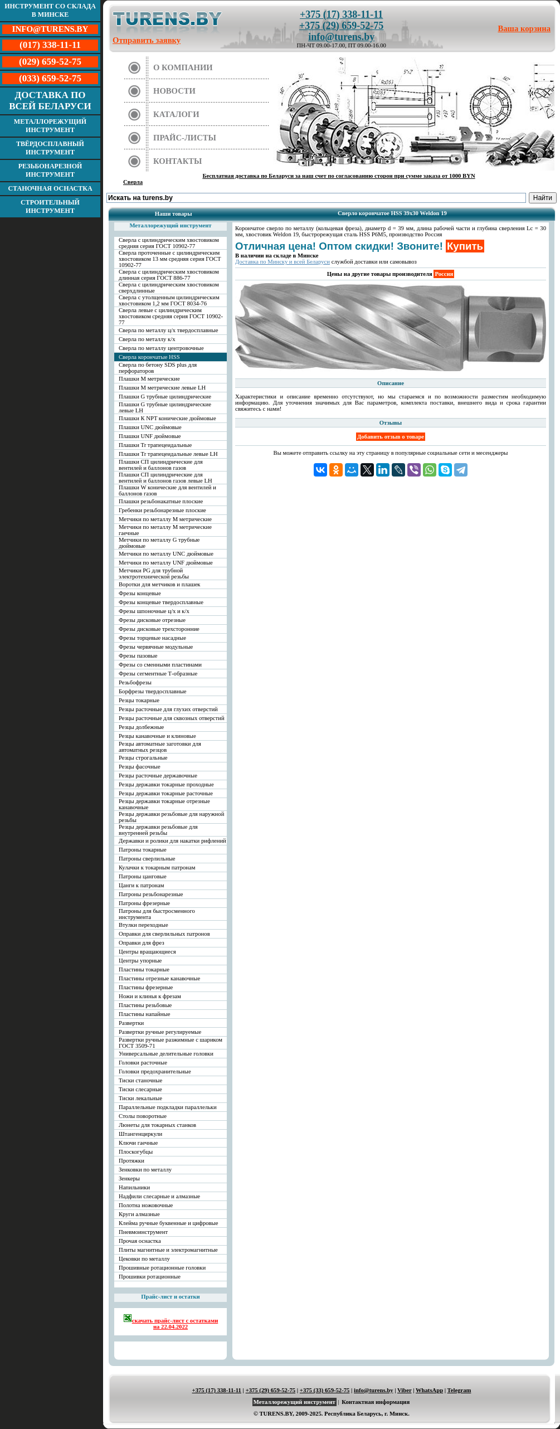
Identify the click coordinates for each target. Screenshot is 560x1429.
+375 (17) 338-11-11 (341, 14)
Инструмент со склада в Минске (50, 10)
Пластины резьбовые (145, 1005)
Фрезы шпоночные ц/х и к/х (154, 611)
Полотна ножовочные (146, 1205)
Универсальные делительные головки (166, 1054)
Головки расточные (143, 1062)
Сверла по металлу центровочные (161, 348)
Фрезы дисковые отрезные (152, 620)
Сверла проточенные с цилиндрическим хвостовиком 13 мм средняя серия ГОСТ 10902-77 (170, 259)
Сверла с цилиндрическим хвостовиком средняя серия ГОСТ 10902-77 (169, 243)
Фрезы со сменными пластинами (160, 665)
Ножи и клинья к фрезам (150, 996)
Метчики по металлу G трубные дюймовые (159, 543)
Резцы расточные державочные (158, 775)
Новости (174, 90)
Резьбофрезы (135, 682)
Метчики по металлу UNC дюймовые (166, 554)
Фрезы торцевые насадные (152, 638)
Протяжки (131, 1161)
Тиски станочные (140, 1080)
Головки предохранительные (155, 1071)
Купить (465, 246)
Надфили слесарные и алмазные (159, 1196)
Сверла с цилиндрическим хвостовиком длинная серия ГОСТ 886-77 (169, 275)
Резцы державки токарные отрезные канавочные (164, 804)
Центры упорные (140, 960)
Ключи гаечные (138, 1143)
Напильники (134, 1187)
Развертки (131, 1023)
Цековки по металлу (144, 1259)
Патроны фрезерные (144, 903)
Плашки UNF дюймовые (150, 436)
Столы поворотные (143, 1116)
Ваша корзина (524, 28)
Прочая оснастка (140, 1241)
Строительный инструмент (50, 206)
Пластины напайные (144, 1014)
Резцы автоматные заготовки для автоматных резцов (160, 747)
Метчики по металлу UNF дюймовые (166, 563)
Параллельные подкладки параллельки (168, 1107)
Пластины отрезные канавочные (159, 978)
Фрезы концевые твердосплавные (161, 602)
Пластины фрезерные (146, 987)
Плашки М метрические (149, 379)
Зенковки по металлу (145, 1169)
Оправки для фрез (141, 943)
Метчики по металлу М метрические (165, 519)
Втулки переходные (143, 925)
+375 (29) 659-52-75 (341, 25)
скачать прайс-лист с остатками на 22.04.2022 (170, 1322)
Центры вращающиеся (147, 952)
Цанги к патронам (141, 885)
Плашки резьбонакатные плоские (161, 501)
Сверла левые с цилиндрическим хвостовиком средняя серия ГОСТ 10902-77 (171, 316)
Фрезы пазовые (138, 656)
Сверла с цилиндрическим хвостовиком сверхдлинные (169, 287)
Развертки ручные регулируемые (160, 1032)
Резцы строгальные (143, 758)
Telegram (459, 1390)
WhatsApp (429, 1390)
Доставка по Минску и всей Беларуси (282, 262)
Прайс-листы (184, 137)
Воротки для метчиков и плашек (160, 584)
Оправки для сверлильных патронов (164, 934)
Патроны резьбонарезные (151, 894)
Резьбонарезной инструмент (50, 170)
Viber (404, 1390)
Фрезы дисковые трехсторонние (159, 629)
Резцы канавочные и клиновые (157, 736)
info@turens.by (341, 36)
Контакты (177, 161)
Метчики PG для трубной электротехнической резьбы (154, 573)
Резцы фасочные (139, 767)
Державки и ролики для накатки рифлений (172, 841)
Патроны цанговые (143, 876)
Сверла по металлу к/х (147, 339)
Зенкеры (129, 1178)
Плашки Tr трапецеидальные (155, 445)
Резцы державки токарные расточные (166, 793)
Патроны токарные (143, 850)
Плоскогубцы (136, 1152)
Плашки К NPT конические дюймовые (167, 418)
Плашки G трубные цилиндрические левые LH (165, 407)
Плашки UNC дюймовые (150, 427)
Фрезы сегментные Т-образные (158, 673)
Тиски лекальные (140, 1098)
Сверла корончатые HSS (149, 357)
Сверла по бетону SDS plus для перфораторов (158, 368)
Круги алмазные (139, 1214)
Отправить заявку (147, 40)
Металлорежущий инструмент (50, 126)
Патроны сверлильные (147, 859)
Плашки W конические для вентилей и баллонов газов (167, 490)
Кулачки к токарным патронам (157, 867)
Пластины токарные (144, 969)
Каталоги (176, 114)
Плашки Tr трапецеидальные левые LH (168, 454)
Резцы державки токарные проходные (166, 784)
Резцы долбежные (141, 727)
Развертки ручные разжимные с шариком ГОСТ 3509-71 (170, 1043)
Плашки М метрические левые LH (162, 388)
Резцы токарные (139, 700)
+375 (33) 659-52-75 (325, 1390)
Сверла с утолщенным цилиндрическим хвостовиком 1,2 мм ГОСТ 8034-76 (169, 300)
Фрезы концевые (140, 593)
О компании (183, 67)
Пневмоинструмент (143, 1232)
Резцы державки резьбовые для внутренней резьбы (158, 830)
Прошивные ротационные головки (162, 1268)
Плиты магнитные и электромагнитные (168, 1250)
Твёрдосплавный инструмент (50, 148)
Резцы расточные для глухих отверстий (168, 709)
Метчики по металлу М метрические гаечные (165, 530)
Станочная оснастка (50, 188)
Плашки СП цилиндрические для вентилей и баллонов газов (161, 465)
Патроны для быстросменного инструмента (157, 914)
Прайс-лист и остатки (170, 1297)
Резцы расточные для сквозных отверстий (172, 718)
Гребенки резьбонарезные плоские (162, 510)
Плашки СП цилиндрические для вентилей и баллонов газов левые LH (165, 478)
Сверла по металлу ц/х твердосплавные (168, 330)
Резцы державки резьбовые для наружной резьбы (171, 817)
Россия (444, 274)
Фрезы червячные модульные (156, 647)
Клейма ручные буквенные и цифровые (168, 1223)
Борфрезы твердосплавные (153, 691)
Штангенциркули (140, 1134)
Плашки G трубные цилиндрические (165, 396)
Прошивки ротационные (150, 1277)
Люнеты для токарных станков (157, 1125)
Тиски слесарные (140, 1089)
